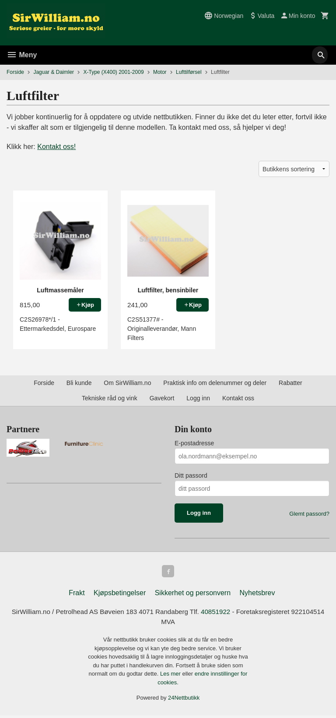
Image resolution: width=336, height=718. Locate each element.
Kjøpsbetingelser (120, 594)
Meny (22, 55)
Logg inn (198, 398)
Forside (15, 72)
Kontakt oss (238, 398)
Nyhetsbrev (257, 594)
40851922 (236, 613)
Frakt (76, 594)
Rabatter (290, 382)
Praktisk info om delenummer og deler (214, 382)
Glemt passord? (309, 513)
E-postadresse (194, 443)
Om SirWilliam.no (127, 382)
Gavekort (162, 398)
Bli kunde (79, 382)
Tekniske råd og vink (109, 398)
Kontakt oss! (56, 146)
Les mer (171, 676)
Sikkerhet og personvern (193, 594)
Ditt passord (191, 475)
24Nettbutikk (184, 700)
